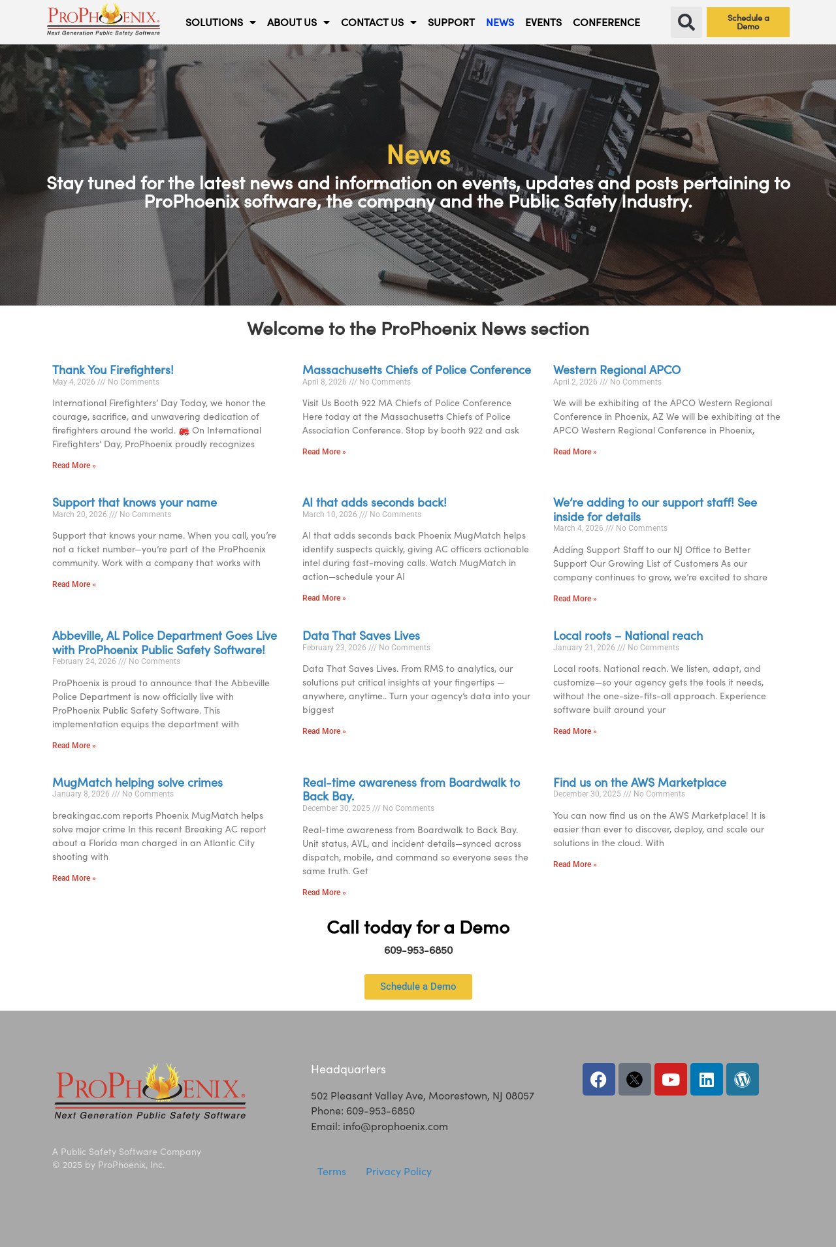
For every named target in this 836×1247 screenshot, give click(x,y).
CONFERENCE (606, 22)
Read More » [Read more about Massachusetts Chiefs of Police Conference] (324, 451)
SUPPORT (451, 22)
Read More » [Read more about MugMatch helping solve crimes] (74, 878)
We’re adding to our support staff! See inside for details (655, 509)
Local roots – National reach (628, 635)
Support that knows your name (134, 502)
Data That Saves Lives (361, 635)
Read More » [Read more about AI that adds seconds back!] (324, 598)
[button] (686, 22)
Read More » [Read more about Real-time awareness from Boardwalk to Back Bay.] (324, 892)
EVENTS (543, 22)
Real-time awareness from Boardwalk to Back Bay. (411, 789)
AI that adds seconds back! (374, 502)
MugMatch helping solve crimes (137, 782)
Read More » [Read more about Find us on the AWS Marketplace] (575, 864)
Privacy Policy (399, 1171)
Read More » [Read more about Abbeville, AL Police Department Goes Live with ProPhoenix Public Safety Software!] (74, 745)
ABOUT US (298, 22)
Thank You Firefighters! (113, 369)
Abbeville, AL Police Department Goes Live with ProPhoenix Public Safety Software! (164, 642)
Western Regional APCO (617, 369)
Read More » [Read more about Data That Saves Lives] (324, 731)
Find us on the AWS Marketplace (639, 782)
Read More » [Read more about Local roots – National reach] (575, 731)
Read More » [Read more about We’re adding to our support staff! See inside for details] (575, 598)
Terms (331, 1171)
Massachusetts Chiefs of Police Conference (416, 369)
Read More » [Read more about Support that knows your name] (74, 584)
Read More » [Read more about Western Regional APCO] (575, 451)
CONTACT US (379, 22)
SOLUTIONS (220, 22)
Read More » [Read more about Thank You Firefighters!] (74, 465)
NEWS (500, 22)
